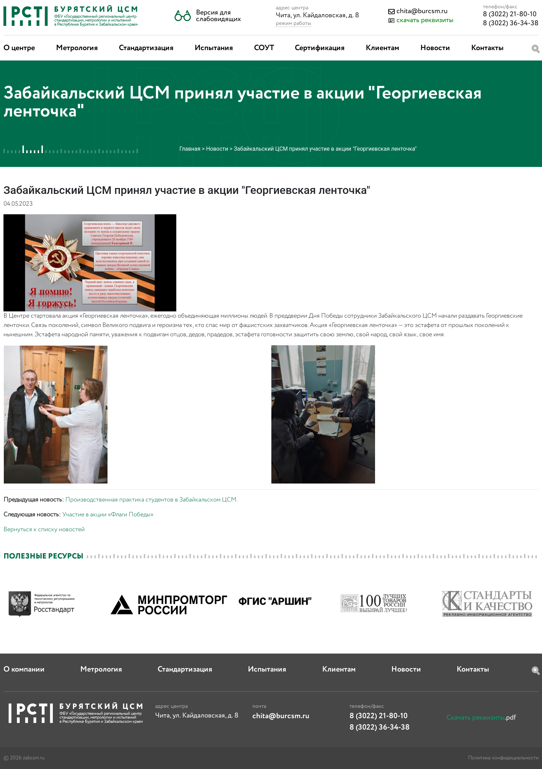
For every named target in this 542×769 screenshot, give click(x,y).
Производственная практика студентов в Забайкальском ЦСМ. (151, 499)
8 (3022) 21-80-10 (509, 14)
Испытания (214, 48)
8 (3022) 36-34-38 (511, 23)
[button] (207, 16)
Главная (189, 149)
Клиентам (382, 48)
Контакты (487, 48)
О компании (24, 669)
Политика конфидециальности (503, 758)
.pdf (481, 718)
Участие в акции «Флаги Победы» (107, 514)
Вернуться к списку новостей (44, 529)
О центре (19, 48)
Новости (435, 48)
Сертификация (320, 48)
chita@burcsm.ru (422, 11)
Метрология (77, 48)
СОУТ (264, 48)
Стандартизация (146, 48)
